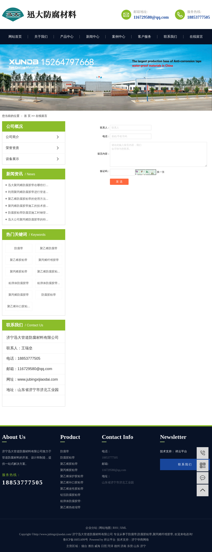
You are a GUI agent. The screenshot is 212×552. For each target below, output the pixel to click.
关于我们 (41, 36)
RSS (115, 527)
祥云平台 (110, 539)
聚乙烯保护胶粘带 (71, 476)
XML (123, 527)
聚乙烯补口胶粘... (18, 306)
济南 (123, 546)
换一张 (160, 172)
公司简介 (12, 137)
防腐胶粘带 (48, 294)
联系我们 (170, 36)
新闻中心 (92, 36)
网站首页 (15, 36)
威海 (97, 546)
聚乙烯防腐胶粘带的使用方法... (28, 198)
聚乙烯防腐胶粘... (48, 271)
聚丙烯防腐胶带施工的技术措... (28, 205)
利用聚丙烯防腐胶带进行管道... (28, 192)
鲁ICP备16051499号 (75, 539)
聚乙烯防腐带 (48, 248)
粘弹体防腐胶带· (70, 501)
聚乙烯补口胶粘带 (71, 482)
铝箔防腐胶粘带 (70, 494)
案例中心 (118, 36)
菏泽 (110, 546)
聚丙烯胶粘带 (18, 271)
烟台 (84, 546)
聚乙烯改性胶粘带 (71, 488)
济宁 (143, 546)
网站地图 (105, 527)
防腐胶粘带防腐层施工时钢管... (28, 212)
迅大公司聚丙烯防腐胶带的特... (28, 219)
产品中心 (66, 36)
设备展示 (12, 159)
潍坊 (91, 546)
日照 (104, 546)
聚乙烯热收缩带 (70, 507)
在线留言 (196, 36)
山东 (136, 546)
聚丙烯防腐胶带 (18, 294)
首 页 (27, 115)
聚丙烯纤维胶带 (49, 259)
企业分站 (91, 527)
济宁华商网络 (140, 539)
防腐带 (18, 248)
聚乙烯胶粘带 (18, 259)
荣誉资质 (12, 148)
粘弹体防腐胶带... (48, 283)
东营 (130, 546)
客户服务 (144, 36)
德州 (117, 546)
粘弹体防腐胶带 (18, 283)
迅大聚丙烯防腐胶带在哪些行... (28, 185)
